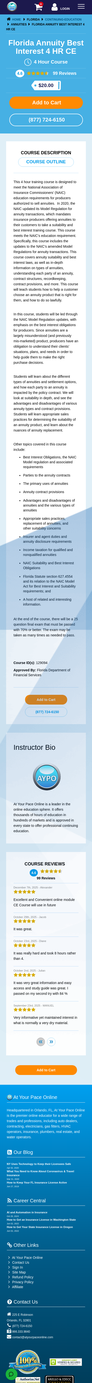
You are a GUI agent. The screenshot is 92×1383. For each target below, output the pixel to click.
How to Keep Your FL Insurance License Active (37, 1182)
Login (60, 7)
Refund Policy (22, 1277)
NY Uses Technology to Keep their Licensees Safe (39, 1163)
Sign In (15, 1267)
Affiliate (15, 1287)
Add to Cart (46, 103)
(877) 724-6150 (46, 120)
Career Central (26, 1200)
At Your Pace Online (25, 1258)
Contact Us (18, 1262)
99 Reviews (64, 73)
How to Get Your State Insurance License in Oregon (40, 1227)
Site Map (16, 1272)
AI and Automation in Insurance (27, 1212)
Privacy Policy (23, 1282)
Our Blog (20, 1152)
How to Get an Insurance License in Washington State (41, 1219)
